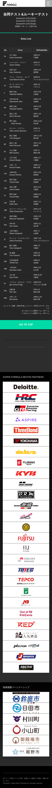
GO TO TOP (26, 324)
